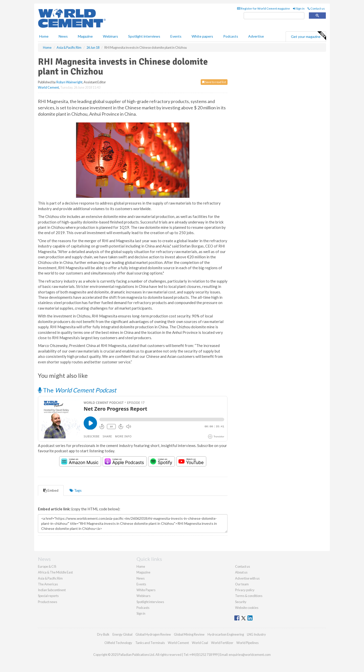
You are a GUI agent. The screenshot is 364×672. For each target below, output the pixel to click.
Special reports (48, 596)
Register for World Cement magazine (263, 8)
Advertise (256, 36)
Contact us (316, 8)
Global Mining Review (189, 634)
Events (175, 36)
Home (44, 36)
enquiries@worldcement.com (250, 655)
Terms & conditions (248, 596)
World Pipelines (247, 643)
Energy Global (122, 634)
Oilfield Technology (118, 643)
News (140, 578)
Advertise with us (247, 578)
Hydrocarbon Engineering (226, 634)
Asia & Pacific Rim (50, 578)
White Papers (145, 590)
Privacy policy (245, 590)
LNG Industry (256, 634)
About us (241, 572)
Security (240, 602)
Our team (242, 584)
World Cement (48, 87)
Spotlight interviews (144, 36)
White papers (202, 36)
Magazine (85, 36)
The (77, 390)
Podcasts (230, 36)
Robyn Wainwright (69, 82)
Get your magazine (308, 36)
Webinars (110, 36)
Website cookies (246, 608)
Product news (47, 602)
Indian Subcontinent (52, 590)
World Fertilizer (222, 643)
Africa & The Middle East (55, 572)
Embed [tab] (50, 490)
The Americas (48, 584)
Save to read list (214, 82)
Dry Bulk (103, 634)
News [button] (63, 36)
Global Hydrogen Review (153, 634)
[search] (274, 15)
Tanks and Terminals (150, 643)
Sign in (299, 8)
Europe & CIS (47, 566)
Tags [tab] (76, 490)
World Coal (200, 643)
